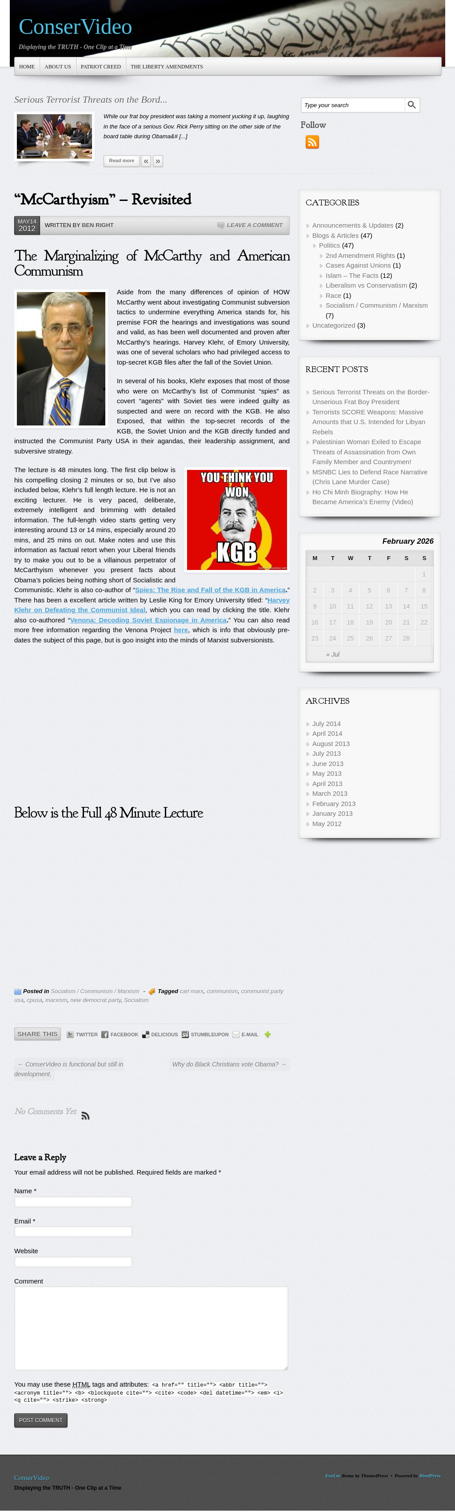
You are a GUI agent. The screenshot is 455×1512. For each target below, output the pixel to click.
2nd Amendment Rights (360, 255)
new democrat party (95, 1000)
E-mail (250, 1034)
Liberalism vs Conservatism (366, 285)
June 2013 (327, 763)
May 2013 (327, 773)
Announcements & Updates (353, 225)
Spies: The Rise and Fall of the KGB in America (210, 590)
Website (26, 1251)
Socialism (136, 1000)
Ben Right (98, 225)
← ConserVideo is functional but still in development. (69, 1069)
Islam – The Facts (352, 275)
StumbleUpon (210, 1034)
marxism (56, 1000)
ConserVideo (75, 26)
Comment (28, 1281)
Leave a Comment (255, 225)
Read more (122, 160)
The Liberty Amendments (167, 67)
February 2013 (334, 803)
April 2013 (327, 783)
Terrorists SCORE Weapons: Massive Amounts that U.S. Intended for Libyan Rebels (368, 422)
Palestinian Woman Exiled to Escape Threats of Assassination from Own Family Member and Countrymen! (366, 451)
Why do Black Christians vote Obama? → (229, 1064)
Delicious (165, 1034)
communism (222, 991)
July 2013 (326, 753)
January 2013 (332, 813)
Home (27, 67)
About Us (57, 67)
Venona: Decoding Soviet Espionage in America (148, 620)
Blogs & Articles (335, 235)
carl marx (191, 991)
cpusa (34, 1000)
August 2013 (331, 743)
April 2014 (327, 733)
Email (25, 1221)
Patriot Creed (101, 67)
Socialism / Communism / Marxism (95, 991)
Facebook (124, 1034)
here (181, 630)
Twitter (87, 1034)
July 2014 (326, 723)
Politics (329, 245)
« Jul (332, 654)
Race (333, 295)
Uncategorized (333, 325)
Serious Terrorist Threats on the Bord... (91, 99)
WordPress (430, 1475)
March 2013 (329, 793)
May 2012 (327, 823)
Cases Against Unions (358, 265)
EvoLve (332, 1475)
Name (25, 1191)
